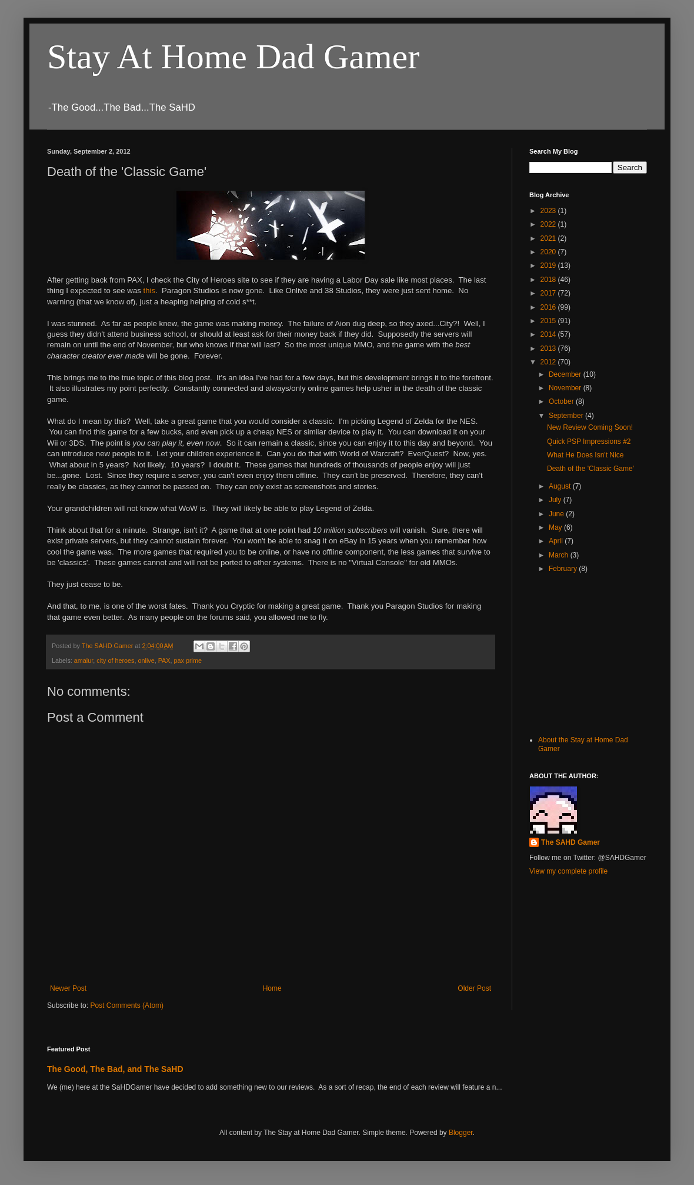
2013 (549, 348)
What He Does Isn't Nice (585, 455)
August (561, 486)
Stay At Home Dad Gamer (233, 56)
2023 (549, 211)
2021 (549, 238)
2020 (549, 252)
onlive (146, 660)
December (566, 374)
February (564, 569)
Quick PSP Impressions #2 (589, 441)
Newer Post (68, 988)
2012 (549, 362)
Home (272, 988)
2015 (549, 321)
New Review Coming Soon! (590, 427)
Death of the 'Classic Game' (590, 468)
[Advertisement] (588, 654)
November (566, 388)
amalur (83, 660)
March (559, 555)
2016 (549, 307)
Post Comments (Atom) (127, 1005)
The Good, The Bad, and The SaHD (115, 1069)
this (149, 290)
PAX (164, 660)
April (557, 541)
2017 (549, 293)
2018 (549, 279)
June (557, 514)
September (567, 415)
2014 (549, 334)
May (556, 527)
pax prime (188, 660)
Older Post (474, 988)
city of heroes (115, 660)
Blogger (461, 1132)
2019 (549, 265)
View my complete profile (568, 871)
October (562, 401)
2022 (549, 224)
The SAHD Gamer (570, 842)
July (556, 500)
